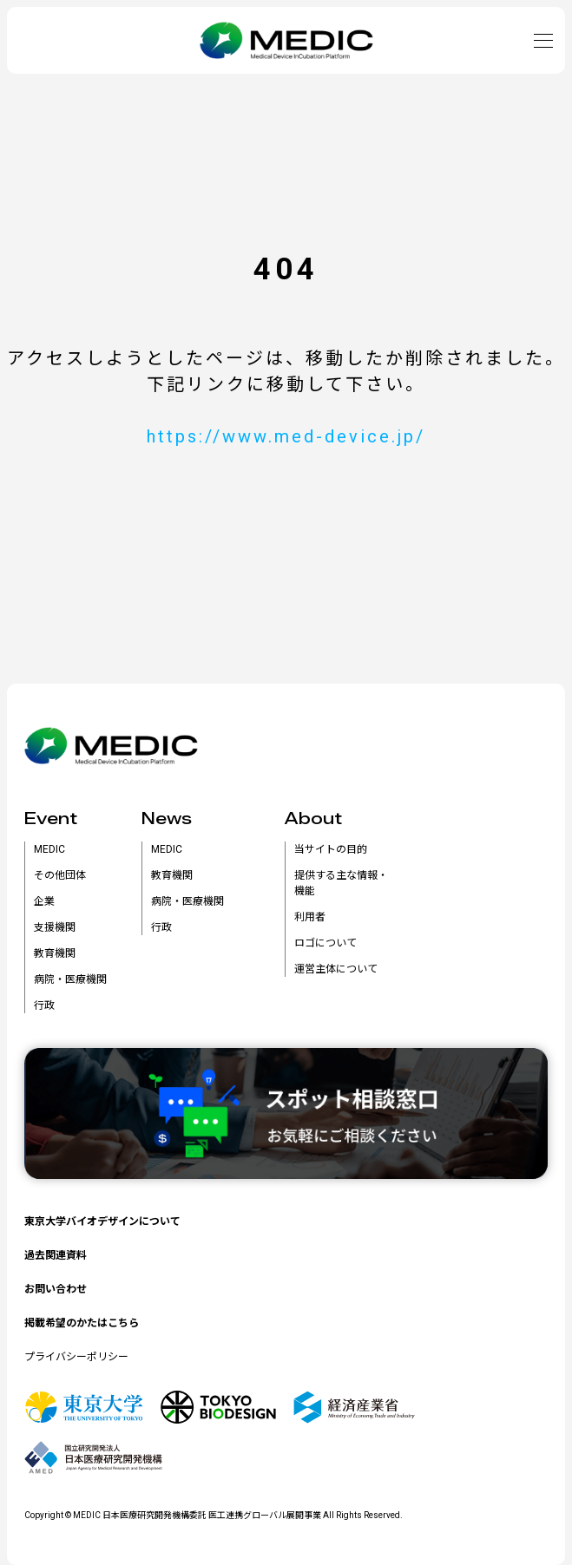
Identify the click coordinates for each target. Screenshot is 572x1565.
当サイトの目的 (330, 849)
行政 (44, 1005)
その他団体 (60, 875)
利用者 (309, 917)
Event (50, 818)
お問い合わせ (55, 1289)
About (313, 818)
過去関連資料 (55, 1255)
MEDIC (49, 849)
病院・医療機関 (70, 979)
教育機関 (55, 953)
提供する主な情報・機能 (341, 883)
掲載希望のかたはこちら (81, 1323)
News (166, 818)
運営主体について (336, 969)
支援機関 (55, 927)
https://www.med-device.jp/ (286, 436)
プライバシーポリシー (76, 1357)
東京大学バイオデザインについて (102, 1221)
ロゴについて (325, 943)
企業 (44, 901)
